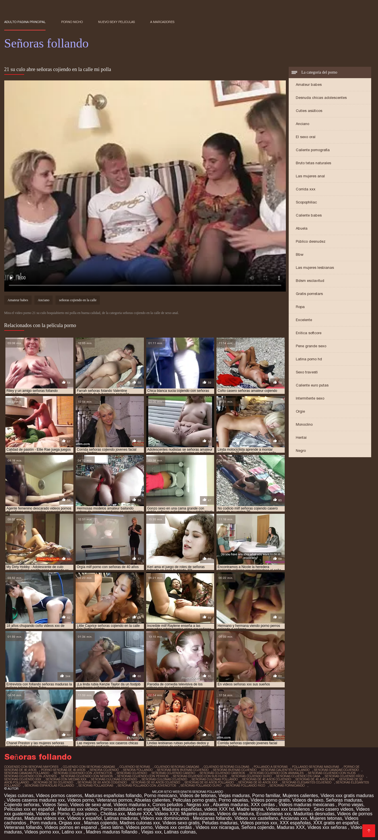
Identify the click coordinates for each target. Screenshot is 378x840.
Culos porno (85, 813)
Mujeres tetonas (326, 818)
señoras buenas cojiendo (235, 770)
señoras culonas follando (215, 779)
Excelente (304, 320)
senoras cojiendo (132, 773)
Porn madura (43, 822)
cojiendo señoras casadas (176, 766)
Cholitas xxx (112, 813)
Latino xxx (72, 831)
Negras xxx (198, 804)
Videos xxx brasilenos (288, 809)
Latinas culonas (180, 831)
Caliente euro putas (312, 385)
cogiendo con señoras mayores (31, 766)
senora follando (137, 770)
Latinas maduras (121, 818)
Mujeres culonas (197, 813)
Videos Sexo (55, 804)
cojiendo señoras (134, 766)
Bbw (299, 254)
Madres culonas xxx (140, 822)
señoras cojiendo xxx (23, 779)
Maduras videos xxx (44, 818)
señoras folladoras (96, 785)
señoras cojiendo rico (344, 776)
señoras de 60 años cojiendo (155, 782)
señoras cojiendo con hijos (332, 773)
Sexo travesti (307, 372)
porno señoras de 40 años (63, 770)
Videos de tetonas (197, 795)
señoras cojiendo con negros (87, 776)
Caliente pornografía (313, 150)
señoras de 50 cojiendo (53, 782)
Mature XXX (139, 813)
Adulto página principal (25, 22)
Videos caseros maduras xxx (36, 800)
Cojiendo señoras (22, 804)
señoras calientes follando (285, 770)
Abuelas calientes (152, 800)
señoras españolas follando (49, 785)
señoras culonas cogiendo (114, 779)
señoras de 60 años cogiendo (102, 782)
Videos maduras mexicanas (307, 804)
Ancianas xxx (293, 818)
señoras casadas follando (26, 773)
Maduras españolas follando (113, 795)
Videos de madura (235, 813)
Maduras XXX (291, 827)
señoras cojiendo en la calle (77, 300)
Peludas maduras (220, 822)
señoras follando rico (245, 785)
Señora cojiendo (257, 827)
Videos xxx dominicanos (166, 818)
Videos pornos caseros (59, 795)
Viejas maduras (234, 795)
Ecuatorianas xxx (273, 813)
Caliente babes (309, 215)
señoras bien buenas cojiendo (182, 770)
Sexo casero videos (334, 809)
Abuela (301, 228)
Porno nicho (72, 22)
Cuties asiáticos (309, 111)
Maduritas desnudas (314, 813)
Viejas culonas (19, 795)
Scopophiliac (306, 202)
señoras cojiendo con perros (142, 776)
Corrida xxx (305, 189)
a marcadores (162, 22)
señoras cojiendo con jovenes (30, 776)
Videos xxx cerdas (174, 827)
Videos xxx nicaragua (217, 827)
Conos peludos (168, 804)
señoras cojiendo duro (252, 776)
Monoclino (304, 424)
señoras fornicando (287, 785)
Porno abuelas (233, 800)
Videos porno (80, 800)
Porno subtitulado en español (129, 809)
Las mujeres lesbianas (315, 267)
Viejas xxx (151, 831)
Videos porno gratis (270, 800)
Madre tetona (250, 809)
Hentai (301, 437)
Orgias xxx (70, 822)
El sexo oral (305, 137)
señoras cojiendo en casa (298, 776)
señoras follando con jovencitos (147, 785)
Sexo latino (112, 827)
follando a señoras (271, 766)
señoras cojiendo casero (173, 773)
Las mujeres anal (310, 176)
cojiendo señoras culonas (226, 766)
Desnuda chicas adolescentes (321, 97)
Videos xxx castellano (256, 818)
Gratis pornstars (309, 294)
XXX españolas (295, 822)
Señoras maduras (344, 800)
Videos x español (84, 818)
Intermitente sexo (310, 398)
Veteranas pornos (114, 800)
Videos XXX (166, 813)
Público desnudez (311, 241)
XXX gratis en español (335, 822)
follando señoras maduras (315, 766)
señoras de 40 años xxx (315, 779)
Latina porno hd (309, 359)
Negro (301, 450)
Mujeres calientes (300, 795)
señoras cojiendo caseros (222, 773)
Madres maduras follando (112, 831)
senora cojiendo (104, 770)
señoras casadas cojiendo (336, 770)
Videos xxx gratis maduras (347, 795)
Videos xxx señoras (327, 827)
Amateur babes (309, 84)
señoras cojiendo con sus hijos (200, 776)
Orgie (300, 411)
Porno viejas (350, 804)
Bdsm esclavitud (310, 280)
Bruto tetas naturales (313, 163)
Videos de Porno (53, 813)
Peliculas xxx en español (29, 809)
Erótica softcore (309, 333)
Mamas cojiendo (100, 822)
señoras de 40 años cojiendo (266, 779)
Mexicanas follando (212, 818)
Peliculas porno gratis (194, 800)
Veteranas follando (23, 827)
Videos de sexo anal (90, 804)
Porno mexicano (160, 795)
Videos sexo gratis (180, 822)
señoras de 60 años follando (209, 782)
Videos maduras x (131, 804)
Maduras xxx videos (78, 809)
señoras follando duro (201, 785)
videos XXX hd (219, 809)
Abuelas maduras (230, 804)
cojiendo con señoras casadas (89, 766)
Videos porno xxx (41, 831)
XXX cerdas (263, 804)
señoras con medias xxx (66, 779)
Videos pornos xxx (258, 822)
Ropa (300, 307)
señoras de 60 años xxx (258, 782)
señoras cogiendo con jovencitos (83, 773)
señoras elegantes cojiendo (306, 782)
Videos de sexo (307, 800)
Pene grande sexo (311, 346)
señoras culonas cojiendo (164, 779)
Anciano (302, 124)
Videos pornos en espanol (71, 827)
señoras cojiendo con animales (276, 773)
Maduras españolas (182, 809)
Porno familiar (266, 795)
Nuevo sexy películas (116, 22)
